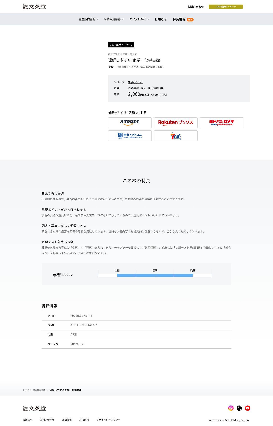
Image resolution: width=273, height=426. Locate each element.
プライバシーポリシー (108, 420)
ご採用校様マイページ (195, 8)
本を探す (233, 8)
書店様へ (27, 420)
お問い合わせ (165, 8)
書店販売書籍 (41, 389)
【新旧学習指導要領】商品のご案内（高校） (144, 67)
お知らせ (161, 21)
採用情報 (182, 21)
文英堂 (38, 8)
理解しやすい (136, 82)
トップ (26, 389)
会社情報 (67, 420)
